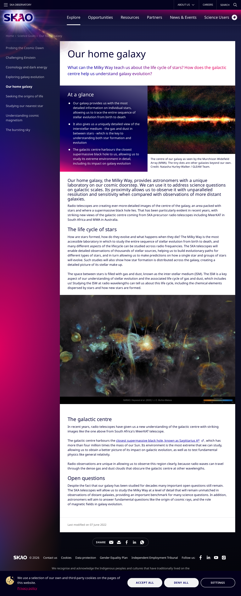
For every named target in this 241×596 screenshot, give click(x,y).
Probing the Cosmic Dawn (25, 48)
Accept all (145, 582)
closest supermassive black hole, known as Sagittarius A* (158, 440)
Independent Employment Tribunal (155, 557)
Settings (218, 582)
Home (10, 36)
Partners (154, 17)
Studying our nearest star (24, 106)
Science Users (220, 17)
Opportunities (100, 17)
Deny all (181, 582)
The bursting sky (18, 129)
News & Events (183, 17)
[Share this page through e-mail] (111, 542)
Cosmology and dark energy (26, 67)
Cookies (66, 557)
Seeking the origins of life (24, 96)
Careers (208, 4)
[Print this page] (118, 542)
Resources (130, 17)
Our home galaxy (50, 36)
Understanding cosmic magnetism (22, 117)
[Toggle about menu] (186, 5)
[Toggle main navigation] (17, 5)
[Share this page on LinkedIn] (134, 542)
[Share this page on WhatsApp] (142, 542)
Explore (73, 17)
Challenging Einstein (21, 57)
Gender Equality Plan (114, 557)
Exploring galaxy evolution (25, 77)
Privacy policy (27, 588)
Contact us (50, 557)
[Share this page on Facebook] (126, 542)
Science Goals (26, 36)
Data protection (85, 557)
